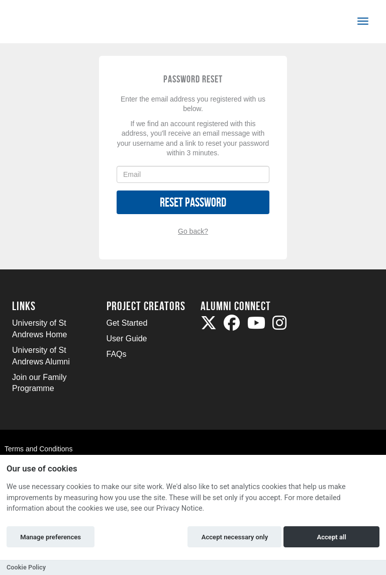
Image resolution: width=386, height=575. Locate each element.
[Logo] (45, 23)
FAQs (117, 354)
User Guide (127, 338)
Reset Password (193, 202)
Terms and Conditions (38, 449)
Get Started (127, 323)
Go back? (193, 231)
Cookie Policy (26, 567)
